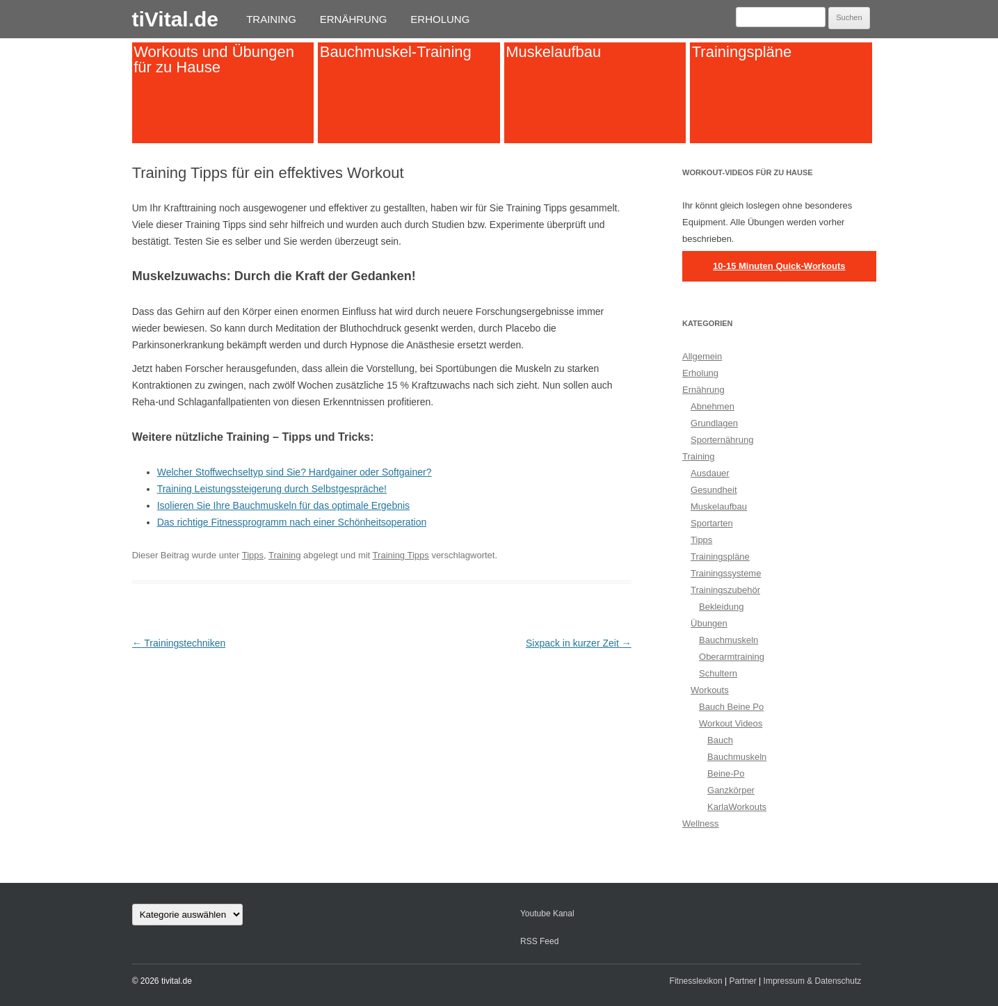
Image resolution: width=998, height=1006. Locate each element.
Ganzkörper (731, 790)
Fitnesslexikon (696, 981)
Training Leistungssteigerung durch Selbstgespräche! (272, 488)
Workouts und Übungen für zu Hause (214, 59)
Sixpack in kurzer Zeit (578, 643)
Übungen (709, 623)
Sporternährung (722, 440)
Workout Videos (730, 723)
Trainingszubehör (725, 590)
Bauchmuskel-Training (396, 51)
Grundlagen (714, 423)
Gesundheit (714, 490)
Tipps (253, 555)
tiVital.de (175, 19)
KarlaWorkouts (736, 807)
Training (271, 19)
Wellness (700, 823)
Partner (742, 981)
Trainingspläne (742, 51)
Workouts (710, 690)
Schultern (718, 673)
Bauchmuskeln (728, 640)
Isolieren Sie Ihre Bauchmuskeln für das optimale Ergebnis (283, 505)
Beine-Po (725, 773)
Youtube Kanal (547, 913)
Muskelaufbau (553, 51)
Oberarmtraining (731, 656)
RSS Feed (539, 941)
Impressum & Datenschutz (813, 981)
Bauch (720, 740)
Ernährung (353, 19)
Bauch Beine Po (731, 706)
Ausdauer (710, 473)
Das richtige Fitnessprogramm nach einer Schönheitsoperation (292, 522)
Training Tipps (401, 555)
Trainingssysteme (726, 573)
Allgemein (702, 356)
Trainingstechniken (179, 643)
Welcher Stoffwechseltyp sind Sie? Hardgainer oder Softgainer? (294, 472)
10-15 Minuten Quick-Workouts (779, 266)
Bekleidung (721, 606)
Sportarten (712, 523)
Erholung (439, 19)
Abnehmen (712, 406)
